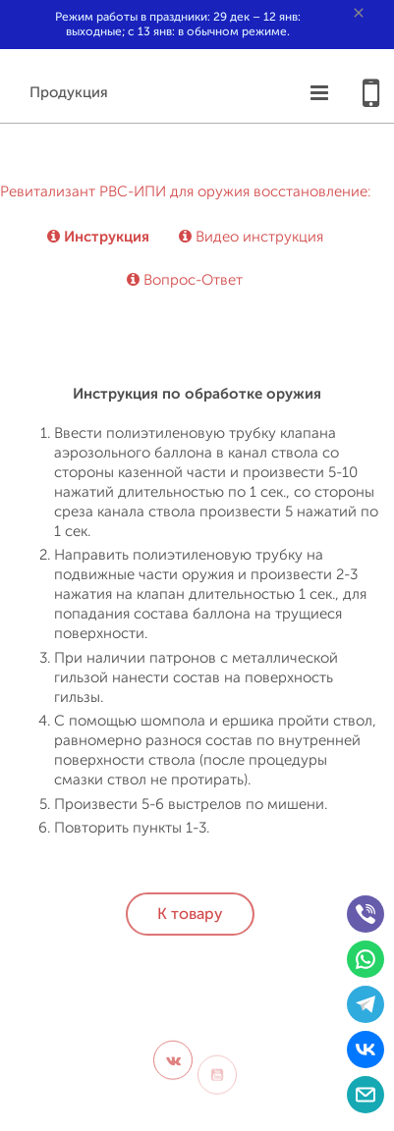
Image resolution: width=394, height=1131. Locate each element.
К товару (190, 914)
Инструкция (98, 236)
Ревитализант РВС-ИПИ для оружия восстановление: (185, 192)
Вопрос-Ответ (185, 280)
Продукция (68, 92)
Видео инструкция (251, 237)
